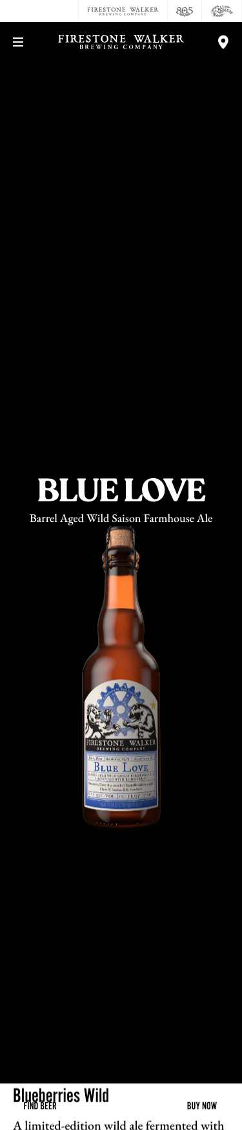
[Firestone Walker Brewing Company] (123, 11)
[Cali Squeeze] (222, 11)
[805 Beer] (185, 11)
